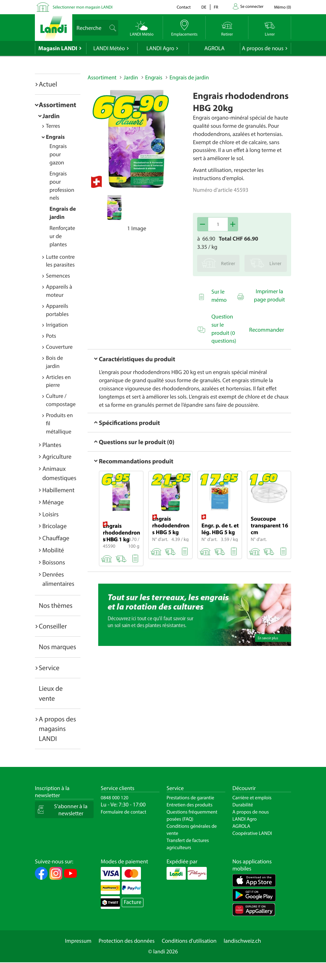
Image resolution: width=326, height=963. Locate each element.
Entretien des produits (189, 804)
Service (49, 667)
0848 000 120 (114, 797)
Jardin (51, 116)
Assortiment (57, 104)
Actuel (48, 84)
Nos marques (57, 646)
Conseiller (53, 626)
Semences (58, 275)
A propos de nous (262, 48)
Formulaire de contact (123, 812)
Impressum (78, 940)
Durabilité (242, 804)
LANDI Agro (160, 48)
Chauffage (55, 538)
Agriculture (57, 456)
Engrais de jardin (189, 77)
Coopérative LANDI (252, 833)
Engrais (55, 137)
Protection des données (127, 940)
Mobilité (53, 550)
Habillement (58, 490)
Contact (183, 7)
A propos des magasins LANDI (57, 729)
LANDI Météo (109, 48)
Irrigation (57, 324)
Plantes (51, 445)
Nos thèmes (56, 605)
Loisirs (50, 514)
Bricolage (54, 526)
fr (216, 7)
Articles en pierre (58, 381)
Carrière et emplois (252, 797)
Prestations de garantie (190, 797)
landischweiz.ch (242, 940)
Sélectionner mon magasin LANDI (82, 7)
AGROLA (214, 48)
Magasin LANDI (57, 48)
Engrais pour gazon (58, 154)
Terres (53, 126)
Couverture (59, 347)
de (203, 7)
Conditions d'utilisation (189, 940)
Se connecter (251, 6)
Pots (51, 336)
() (282, 7)
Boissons (53, 562)
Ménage (53, 502)
